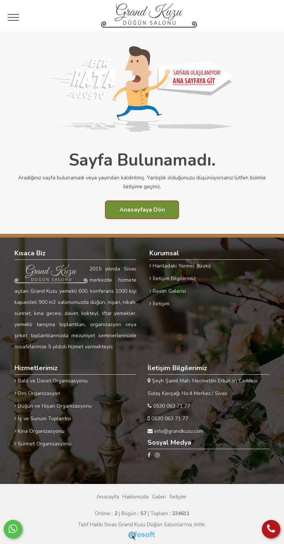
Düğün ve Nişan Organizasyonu (53, 405)
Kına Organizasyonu (39, 431)
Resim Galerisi (167, 291)
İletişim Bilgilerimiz (172, 278)
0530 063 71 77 (169, 405)
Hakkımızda (135, 496)
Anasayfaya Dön (142, 210)
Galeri (159, 496)
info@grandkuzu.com (175, 431)
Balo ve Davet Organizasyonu (51, 380)
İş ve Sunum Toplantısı (42, 418)
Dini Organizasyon (37, 393)
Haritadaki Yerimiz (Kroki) (180, 265)
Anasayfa (108, 496)
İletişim (159, 303)
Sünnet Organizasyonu (42, 443)
